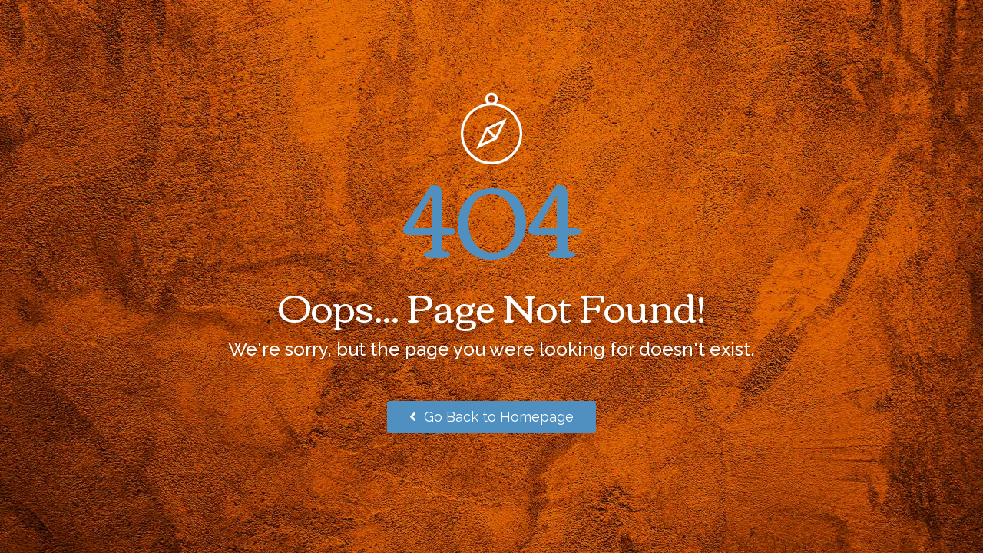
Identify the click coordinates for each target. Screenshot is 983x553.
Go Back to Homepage (491, 417)
